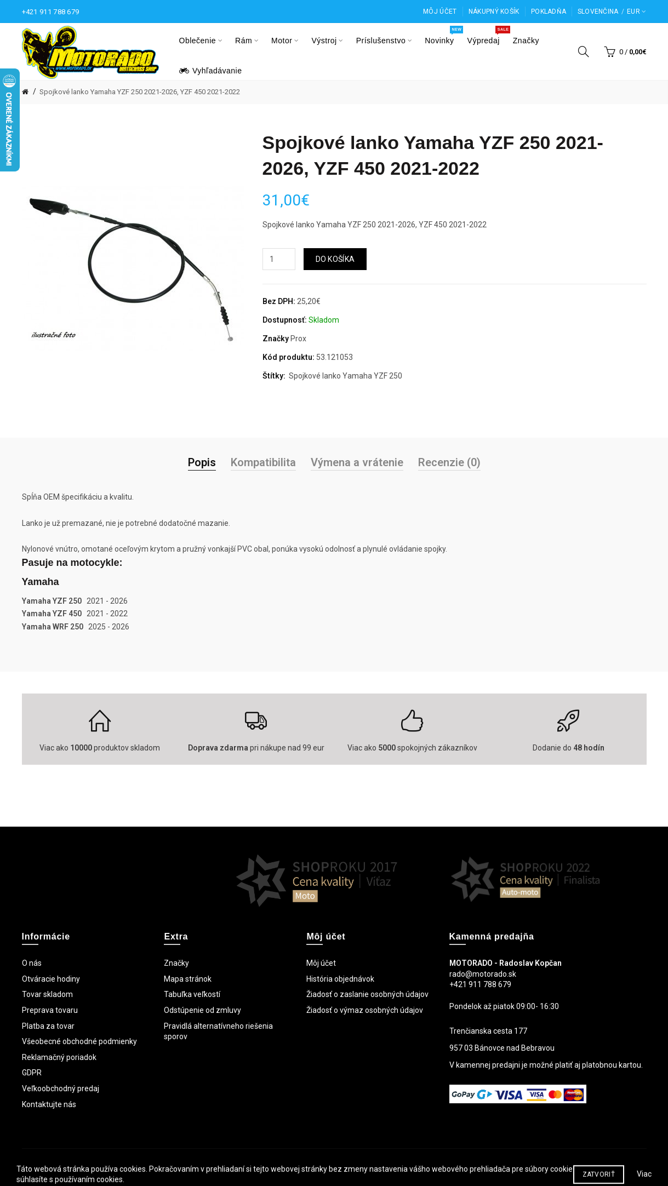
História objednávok (340, 979)
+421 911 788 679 (50, 12)
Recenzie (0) (449, 462)
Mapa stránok (188, 979)
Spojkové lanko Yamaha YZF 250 (345, 375)
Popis (202, 462)
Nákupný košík (494, 11)
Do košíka (335, 259)
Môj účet (439, 11)
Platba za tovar (48, 1026)
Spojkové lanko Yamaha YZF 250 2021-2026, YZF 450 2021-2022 (139, 92)
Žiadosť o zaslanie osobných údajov (367, 994)
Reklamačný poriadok (59, 1057)
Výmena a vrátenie (357, 462)
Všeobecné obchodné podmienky (79, 1041)
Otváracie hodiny (51, 979)
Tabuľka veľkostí (192, 994)
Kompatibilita (263, 462)
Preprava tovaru (50, 1010)
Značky (176, 963)
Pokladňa (548, 11)
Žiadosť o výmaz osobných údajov (364, 1010)
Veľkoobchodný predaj (60, 1088)
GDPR (32, 1072)
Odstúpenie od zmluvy (202, 1010)
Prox (298, 338)
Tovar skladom (47, 994)
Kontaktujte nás (49, 1104)
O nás (32, 963)
